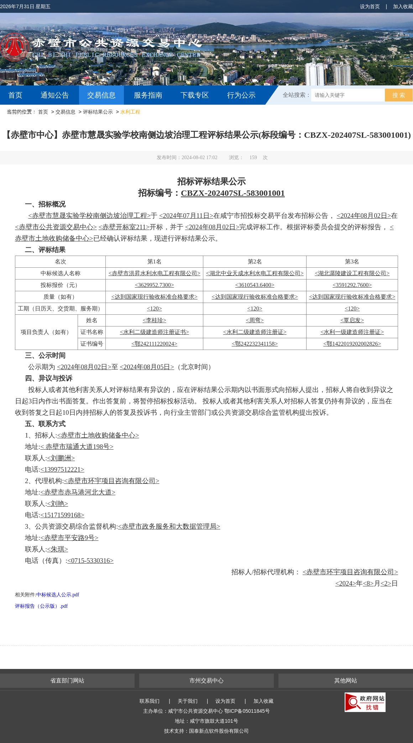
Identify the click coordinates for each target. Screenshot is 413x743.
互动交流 (24, 114)
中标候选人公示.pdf (57, 594)
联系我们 (150, 701)
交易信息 (101, 95)
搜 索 (398, 95)
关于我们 (188, 701)
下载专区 (195, 95)
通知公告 (55, 95)
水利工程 (130, 112)
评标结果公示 (98, 112)
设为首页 (370, 6)
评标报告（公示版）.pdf (41, 606)
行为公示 (241, 95)
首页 (15, 95)
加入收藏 (403, 6)
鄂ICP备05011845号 (247, 711)
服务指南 (148, 95)
